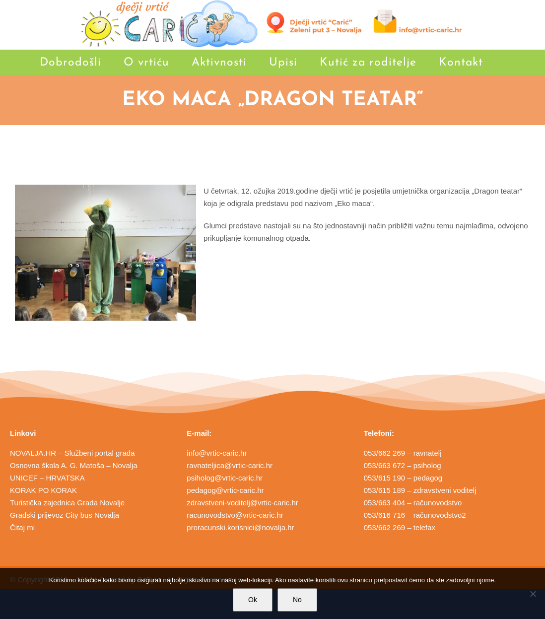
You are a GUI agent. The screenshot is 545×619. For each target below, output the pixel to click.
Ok (252, 600)
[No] (533, 594)
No (297, 600)
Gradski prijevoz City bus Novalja (64, 515)
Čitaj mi (22, 527)
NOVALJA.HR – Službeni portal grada (72, 453)
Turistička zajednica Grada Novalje (67, 502)
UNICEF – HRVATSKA (47, 478)
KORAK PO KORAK (43, 490)
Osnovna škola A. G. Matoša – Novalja (73, 465)
